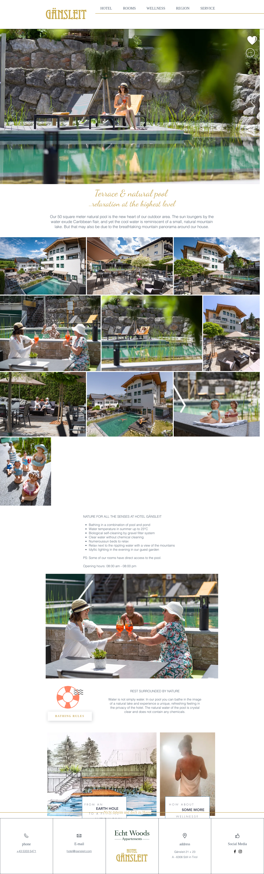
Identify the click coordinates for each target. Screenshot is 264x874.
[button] (129, 8)
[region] (241, 40)
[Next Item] (253, 106)
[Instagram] (240, 851)
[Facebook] (235, 851)
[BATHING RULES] (70, 716)
